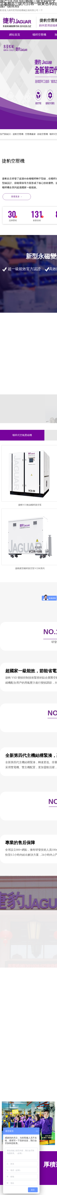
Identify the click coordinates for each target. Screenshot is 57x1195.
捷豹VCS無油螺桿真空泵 (29, 505)
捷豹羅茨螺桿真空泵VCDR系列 (30, 568)
